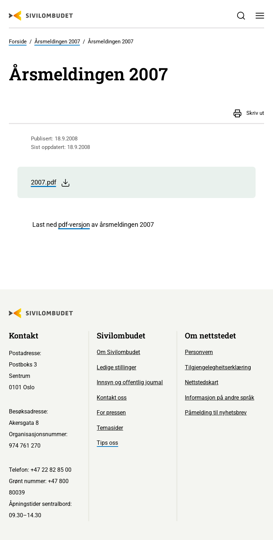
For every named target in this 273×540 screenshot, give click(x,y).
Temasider (110, 427)
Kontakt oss (112, 397)
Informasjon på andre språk (219, 397)
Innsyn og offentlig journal (130, 382)
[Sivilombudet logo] (41, 16)
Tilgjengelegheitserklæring (218, 367)
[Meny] (260, 16)
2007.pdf (50, 182)
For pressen (111, 412)
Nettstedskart (201, 382)
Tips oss (107, 442)
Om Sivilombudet (118, 352)
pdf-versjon (74, 224)
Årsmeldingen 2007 (57, 41)
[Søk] (240, 15)
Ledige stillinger (116, 367)
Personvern (199, 352)
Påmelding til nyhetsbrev (216, 412)
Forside (18, 41)
